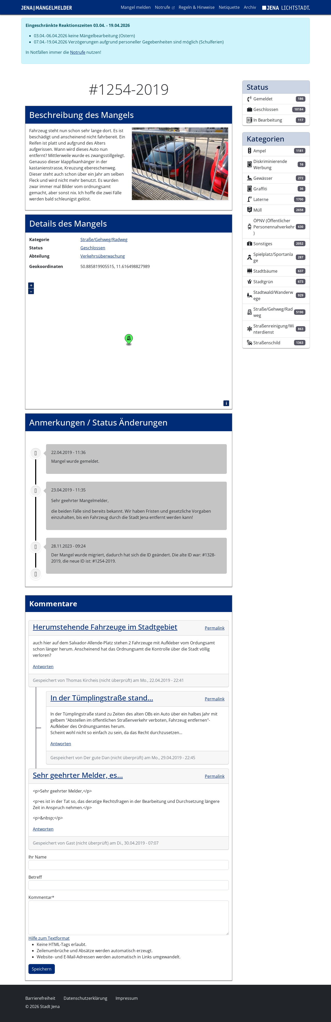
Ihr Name (37, 857)
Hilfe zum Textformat (49, 938)
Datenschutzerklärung (85, 998)
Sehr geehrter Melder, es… (78, 775)
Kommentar (40, 897)
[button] (180, 163)
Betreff (35, 877)
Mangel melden (136, 7)
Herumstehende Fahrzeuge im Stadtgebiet (105, 627)
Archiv (250, 7)
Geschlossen (92, 248)
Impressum (127, 998)
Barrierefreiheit (40, 998)
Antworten (43, 666)
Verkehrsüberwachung (102, 256)
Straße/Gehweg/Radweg (103, 239)
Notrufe (165, 7)
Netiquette (229, 7)
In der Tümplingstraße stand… (101, 698)
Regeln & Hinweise (197, 7)
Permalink (214, 628)
